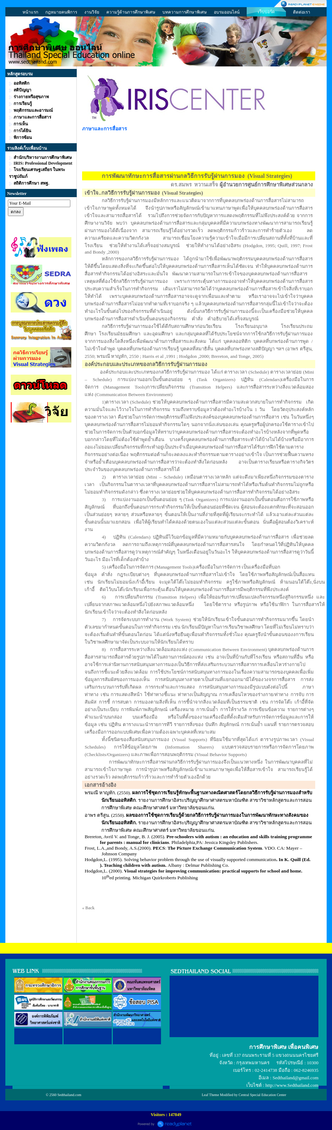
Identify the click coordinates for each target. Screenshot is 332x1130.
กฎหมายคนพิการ (61, 12)
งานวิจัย (91, 12)
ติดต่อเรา (301, 12)
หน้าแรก (30, 12)
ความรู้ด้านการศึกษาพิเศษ (130, 12)
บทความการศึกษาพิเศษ (184, 12)
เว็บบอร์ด (266, 11)
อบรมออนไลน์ (227, 12)
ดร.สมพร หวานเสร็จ (194, 185)
